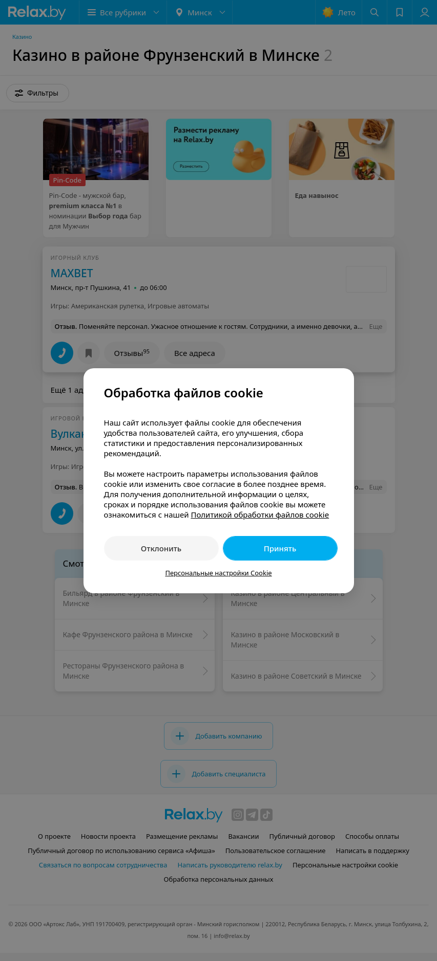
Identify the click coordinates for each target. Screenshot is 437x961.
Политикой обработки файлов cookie (260, 514)
